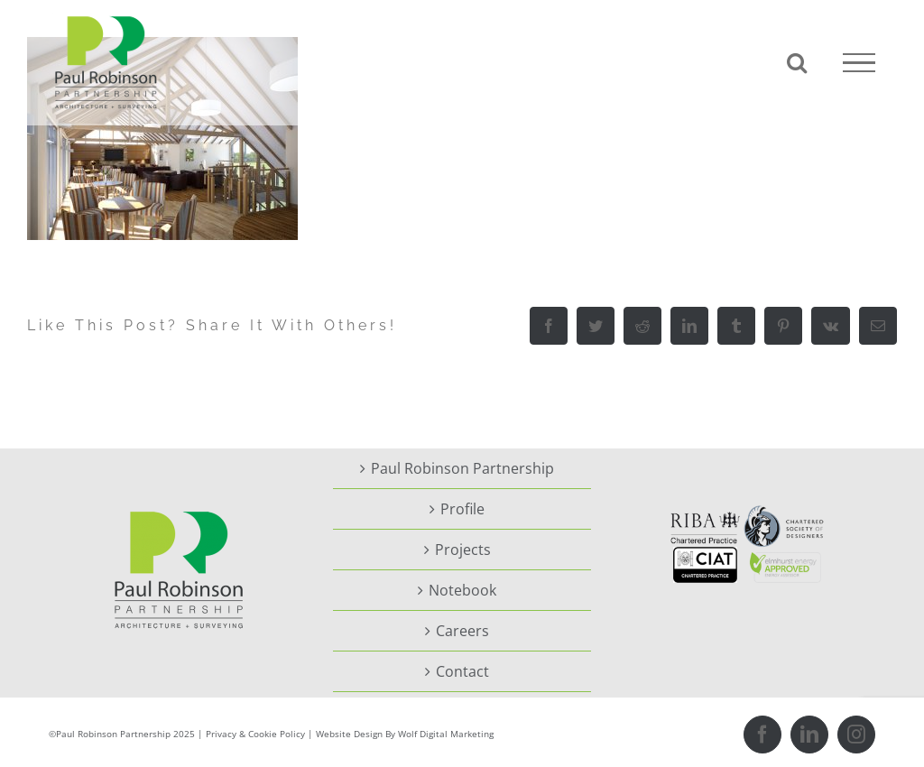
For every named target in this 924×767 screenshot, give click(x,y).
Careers (462, 631)
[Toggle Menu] (859, 63)
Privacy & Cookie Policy (255, 733)
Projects (463, 549)
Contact (462, 671)
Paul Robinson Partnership (462, 468)
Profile (462, 509)
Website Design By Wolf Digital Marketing (405, 733)
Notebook (462, 590)
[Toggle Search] (797, 62)
